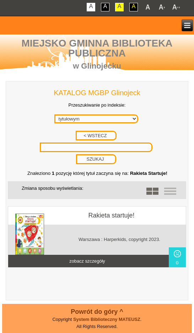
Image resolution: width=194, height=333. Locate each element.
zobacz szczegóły (87, 261)
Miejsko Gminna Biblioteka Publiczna (96, 48)
